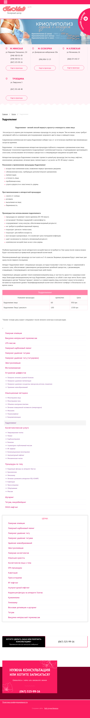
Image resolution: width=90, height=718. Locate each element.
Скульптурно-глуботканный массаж (20, 445)
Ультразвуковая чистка (15, 432)
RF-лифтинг (11, 449)
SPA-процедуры (15, 568)
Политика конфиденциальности (15, 702)
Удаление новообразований (18, 387)
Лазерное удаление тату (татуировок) (22, 358)
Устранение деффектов (15, 373)
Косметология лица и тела (19, 563)
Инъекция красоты (16, 558)
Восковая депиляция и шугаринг (22, 607)
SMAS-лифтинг (11, 507)
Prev (3, 31)
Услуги (14, 114)
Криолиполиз (12, 472)
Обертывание (12, 488)
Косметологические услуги (17, 428)
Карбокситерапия (14, 439)
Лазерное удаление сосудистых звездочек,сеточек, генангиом (30, 384)
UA (28, 7)
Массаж (10, 491)
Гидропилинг (24, 114)
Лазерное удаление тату (19, 533)
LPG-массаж (10, 343)
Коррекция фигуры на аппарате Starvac (22, 469)
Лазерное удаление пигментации (19, 381)
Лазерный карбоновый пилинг (18, 348)
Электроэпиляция (12, 363)
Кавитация (11, 482)
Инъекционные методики (16, 393)
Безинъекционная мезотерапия (19, 452)
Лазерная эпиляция (13, 333)
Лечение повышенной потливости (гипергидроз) (25, 407)
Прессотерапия (13, 485)
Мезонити (11, 411)
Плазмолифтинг (13, 414)
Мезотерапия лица (14, 398)
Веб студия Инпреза (51, 708)
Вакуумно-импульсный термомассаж (21, 338)
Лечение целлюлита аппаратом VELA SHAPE (23, 478)
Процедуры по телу (14, 464)
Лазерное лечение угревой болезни (21, 378)
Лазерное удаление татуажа (17, 353)
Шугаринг (9, 497)
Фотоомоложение (13, 368)
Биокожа (11, 442)
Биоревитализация (14, 417)
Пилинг (10, 436)
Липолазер (11, 475)
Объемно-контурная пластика (18, 404)
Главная (5, 114)
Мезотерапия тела (14, 401)
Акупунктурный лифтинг (16, 455)
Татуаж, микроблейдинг (15, 502)
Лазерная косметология (18, 553)
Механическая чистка (15, 458)
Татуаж (11, 612)
